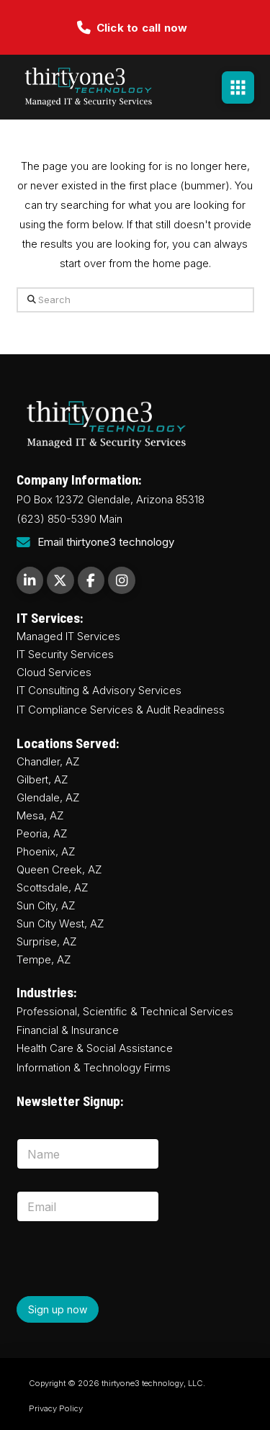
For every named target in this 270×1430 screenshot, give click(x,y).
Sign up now (57, 1309)
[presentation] (126, 1294)
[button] (238, 87)
